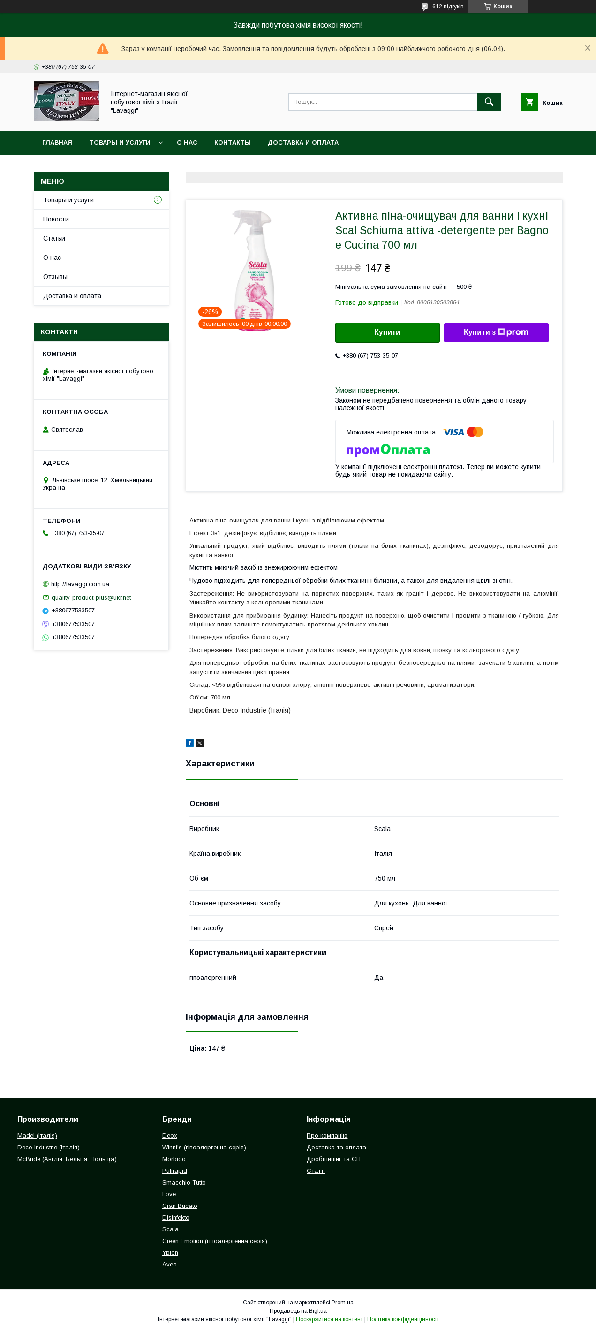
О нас (187, 142)
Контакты (232, 142)
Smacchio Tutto (184, 1182)
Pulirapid (174, 1170)
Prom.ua (343, 1302)
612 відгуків (448, 6)
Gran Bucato (179, 1205)
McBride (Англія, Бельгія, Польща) (67, 1159)
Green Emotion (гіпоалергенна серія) (214, 1240)
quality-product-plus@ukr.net (91, 597)
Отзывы (55, 276)
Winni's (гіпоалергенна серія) (204, 1147)
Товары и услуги (120, 142)
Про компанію (327, 1135)
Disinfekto (175, 1217)
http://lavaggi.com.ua (80, 584)
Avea (169, 1264)
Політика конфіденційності (402, 1319)
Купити (387, 332)
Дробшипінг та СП (334, 1159)
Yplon (170, 1252)
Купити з (496, 332)
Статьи (54, 238)
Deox (169, 1135)
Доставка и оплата (303, 142)
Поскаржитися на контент (329, 1319)
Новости (56, 219)
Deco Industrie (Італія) (48, 1147)
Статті (316, 1170)
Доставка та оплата (336, 1147)
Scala (170, 1229)
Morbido (174, 1159)
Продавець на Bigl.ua (298, 1311)
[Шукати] (489, 102)
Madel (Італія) (37, 1135)
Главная (57, 142)
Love (169, 1194)
